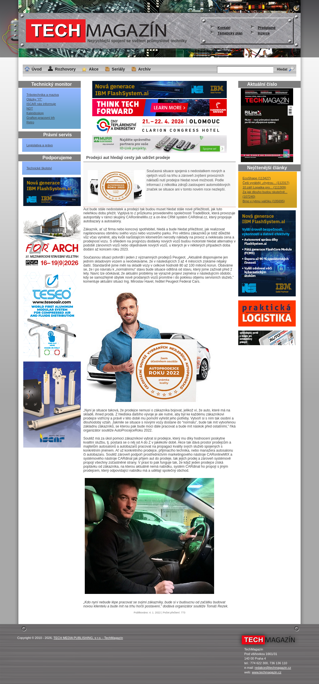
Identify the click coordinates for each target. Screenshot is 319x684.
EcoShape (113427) (257, 178)
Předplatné (267, 28)
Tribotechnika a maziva (42, 94)
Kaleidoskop (35, 113)
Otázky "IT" (34, 99)
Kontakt (224, 28)
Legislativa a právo (39, 145)
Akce (93, 69)
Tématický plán (230, 33)
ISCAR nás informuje (41, 104)
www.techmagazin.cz (266, 672)
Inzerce (264, 33)
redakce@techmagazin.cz (273, 667)
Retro (30, 122)
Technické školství (39, 168)
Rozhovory (65, 69)
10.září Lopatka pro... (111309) (264, 187)
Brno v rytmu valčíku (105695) (264, 201)
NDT (29, 108)
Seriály (118, 69)
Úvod (37, 69)
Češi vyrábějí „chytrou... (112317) (266, 182)
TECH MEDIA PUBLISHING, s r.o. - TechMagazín (88, 638)
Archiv (144, 69)
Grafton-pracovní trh (40, 117)
